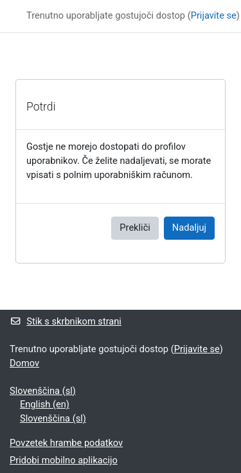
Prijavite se (214, 15)
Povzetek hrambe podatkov (66, 443)
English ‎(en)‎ (44, 404)
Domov (24, 363)
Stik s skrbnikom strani (65, 321)
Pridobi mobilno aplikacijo (64, 460)
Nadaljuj (189, 227)
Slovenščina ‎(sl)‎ (43, 391)
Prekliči (135, 227)
